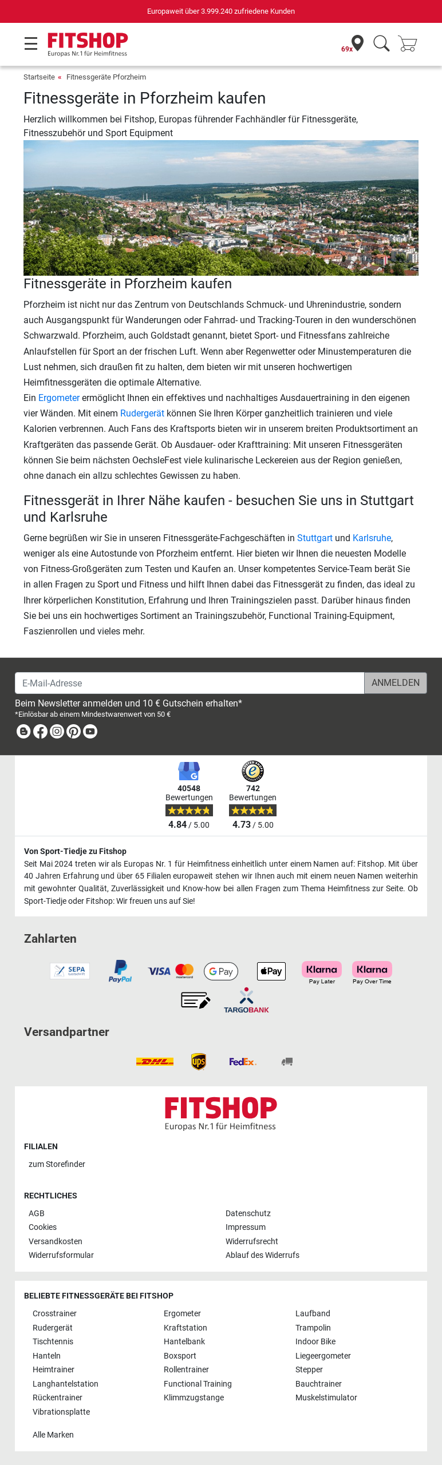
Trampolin (313, 1328)
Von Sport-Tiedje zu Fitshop (75, 851)
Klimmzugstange (194, 1398)
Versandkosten (55, 1241)
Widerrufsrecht (252, 1241)
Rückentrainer (57, 1398)
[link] (23, 733)
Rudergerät (142, 413)
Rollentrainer (186, 1370)
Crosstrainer (55, 1314)
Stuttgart (315, 538)
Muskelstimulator (326, 1398)
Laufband (312, 1314)
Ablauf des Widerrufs (262, 1255)
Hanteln (47, 1356)
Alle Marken (53, 1435)
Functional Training (198, 1384)
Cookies (43, 1227)
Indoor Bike (315, 1342)
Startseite (39, 77)
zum (57, 1164)
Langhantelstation (65, 1384)
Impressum (246, 1227)
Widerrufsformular (61, 1255)
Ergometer (59, 397)
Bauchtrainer (318, 1384)
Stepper (309, 1370)
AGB (37, 1213)
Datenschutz (248, 1213)
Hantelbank (184, 1342)
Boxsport (180, 1356)
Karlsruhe (372, 538)
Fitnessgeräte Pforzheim (106, 77)
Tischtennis (53, 1342)
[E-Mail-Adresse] (190, 683)
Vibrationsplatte (61, 1412)
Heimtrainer (53, 1370)
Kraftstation (185, 1328)
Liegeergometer (323, 1356)
